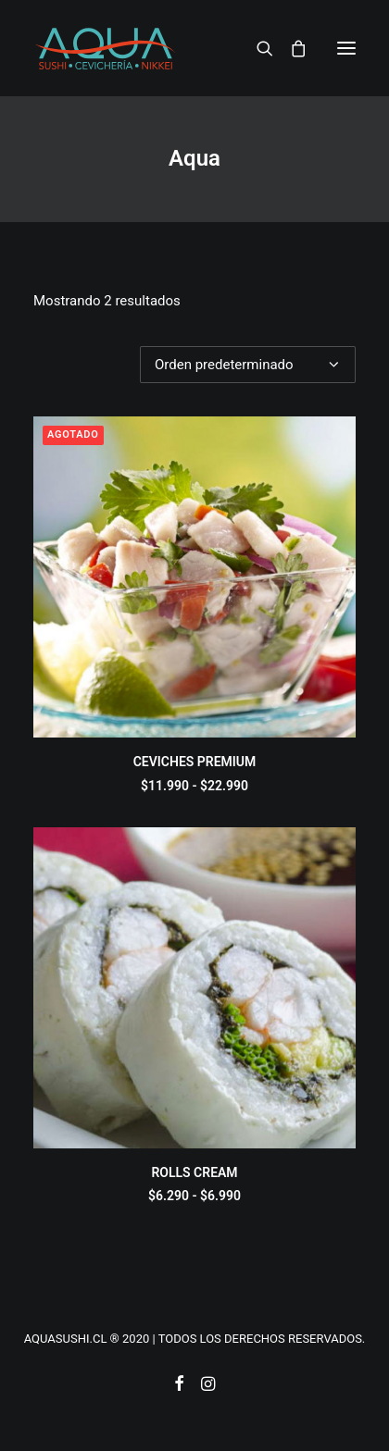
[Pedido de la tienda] (248, 364)
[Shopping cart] (290, 48)
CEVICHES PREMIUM (195, 761)
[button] (346, 48)
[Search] (256, 48)
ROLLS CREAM (194, 1172)
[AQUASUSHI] (105, 48)
